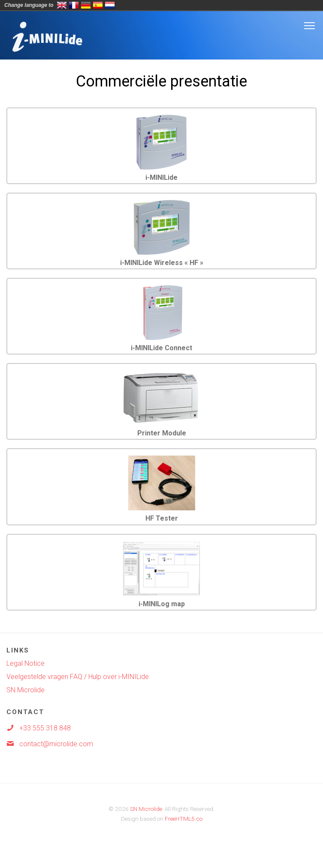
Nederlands (110, 5)
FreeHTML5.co (183, 818)
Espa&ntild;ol (98, 5)
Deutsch (86, 5)
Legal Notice (25, 663)
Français (74, 5)
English (62, 5)
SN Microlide (25, 690)
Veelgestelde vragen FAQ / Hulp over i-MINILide (77, 677)
